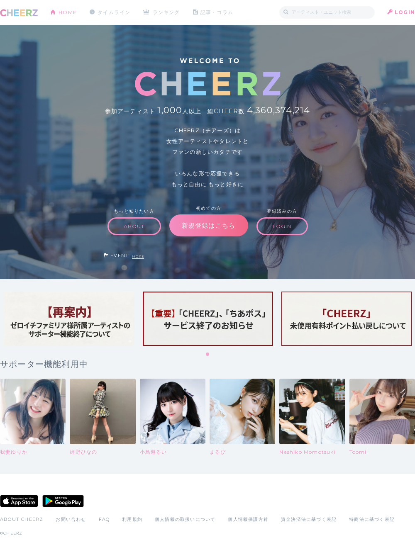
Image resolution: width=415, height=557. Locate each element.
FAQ (104, 519)
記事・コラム (216, 12)
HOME (68, 12)
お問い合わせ (71, 519)
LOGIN (405, 12)
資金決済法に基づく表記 (309, 519)
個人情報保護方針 (248, 519)
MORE (138, 256)
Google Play (63, 501)
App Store (19, 501)
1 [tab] (208, 355)
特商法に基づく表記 (372, 519)
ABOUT (134, 226)
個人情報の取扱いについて (185, 519)
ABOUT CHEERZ (21, 519)
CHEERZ (19, 12)
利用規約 (132, 519)
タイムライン (114, 12)
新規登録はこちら (209, 225)
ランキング (166, 12)
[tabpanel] (69, 319)
